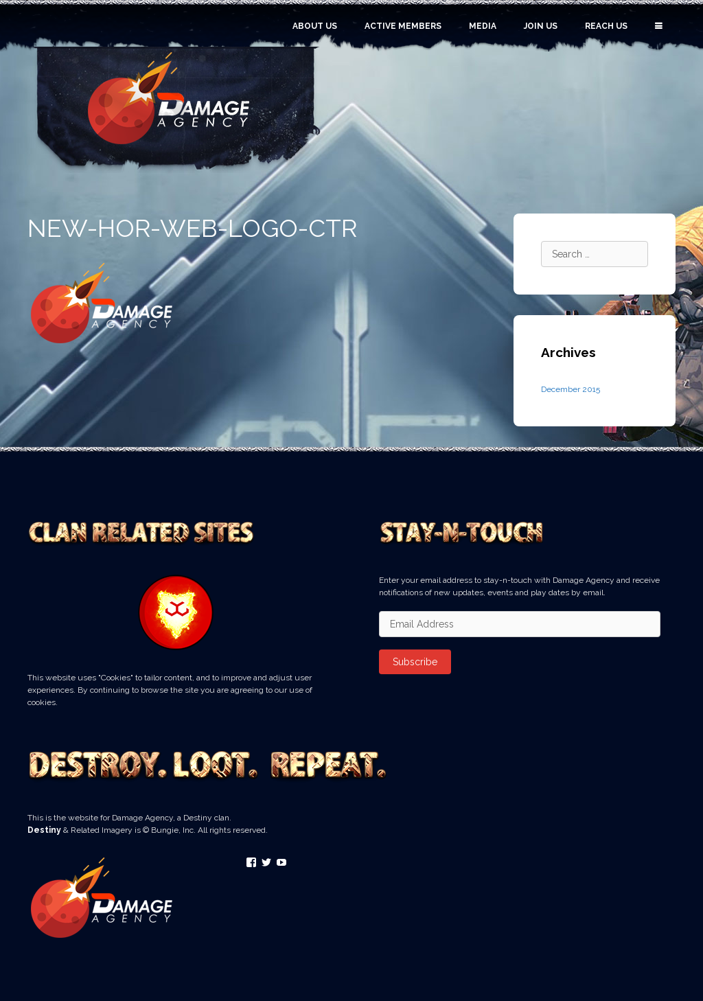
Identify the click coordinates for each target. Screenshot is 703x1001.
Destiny (44, 830)
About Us (314, 26)
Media (482, 26)
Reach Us (606, 26)
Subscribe (415, 661)
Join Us (540, 26)
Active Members (403, 26)
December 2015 (570, 389)
